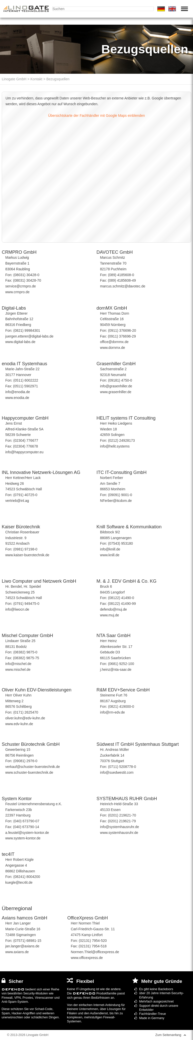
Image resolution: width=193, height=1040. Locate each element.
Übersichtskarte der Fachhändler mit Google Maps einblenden (96, 116)
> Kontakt (34, 79)
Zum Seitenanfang (170, 1035)
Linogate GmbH (14, 79)
